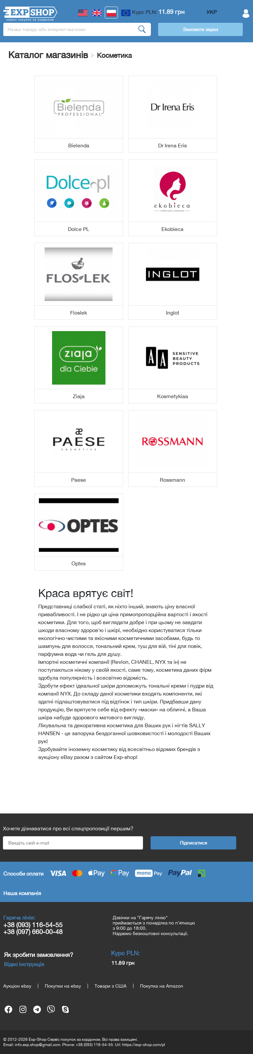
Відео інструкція (24, 964)
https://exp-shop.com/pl (143, 1044)
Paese (78, 479)
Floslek (78, 312)
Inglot (172, 312)
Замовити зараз (200, 29)
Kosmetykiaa (172, 396)
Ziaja (79, 396)
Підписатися (193, 843)
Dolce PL (78, 229)
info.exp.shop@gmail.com (37, 1044)
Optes (78, 563)
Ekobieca (172, 229)
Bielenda (78, 145)
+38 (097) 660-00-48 (33, 931)
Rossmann (172, 479)
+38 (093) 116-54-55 (33, 924)
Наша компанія (22, 893)
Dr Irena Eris (172, 145)
